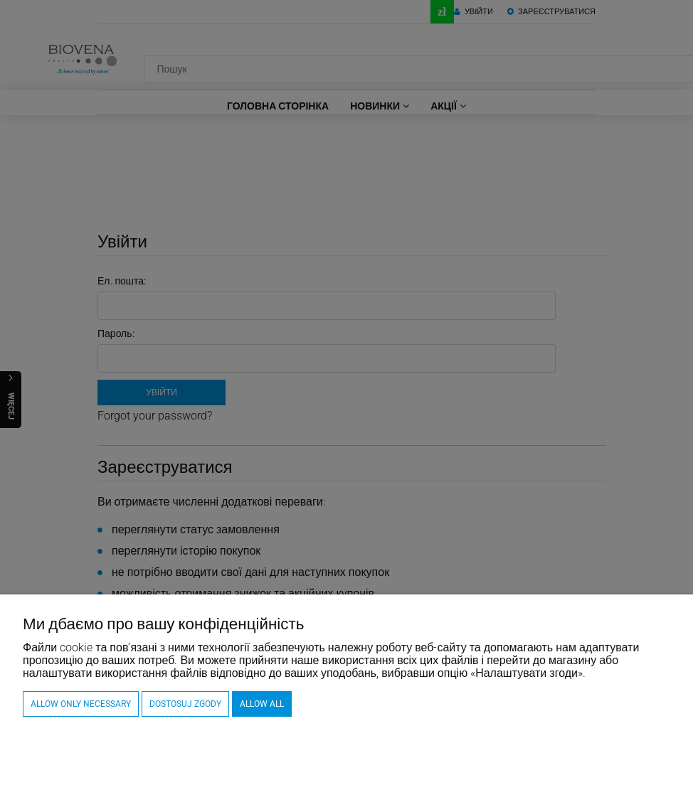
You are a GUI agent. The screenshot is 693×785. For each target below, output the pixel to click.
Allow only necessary (81, 704)
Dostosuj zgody (185, 704)
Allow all (262, 704)
